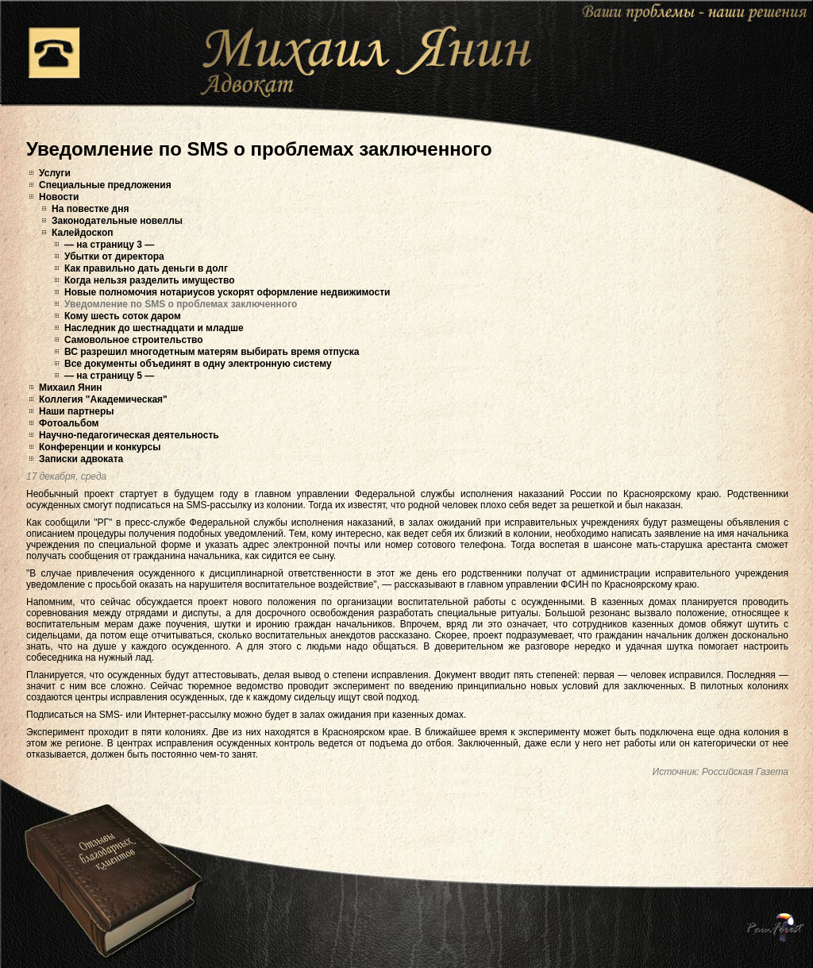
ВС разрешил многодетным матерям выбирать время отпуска (212, 351)
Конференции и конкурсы (100, 447)
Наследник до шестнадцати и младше (154, 328)
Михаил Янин (70, 387)
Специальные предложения (105, 185)
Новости (59, 196)
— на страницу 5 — (109, 375)
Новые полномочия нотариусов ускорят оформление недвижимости (227, 292)
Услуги (55, 173)
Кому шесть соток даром (122, 316)
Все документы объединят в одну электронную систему (198, 363)
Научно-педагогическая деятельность (129, 435)
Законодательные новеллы (117, 220)
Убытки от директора (114, 256)
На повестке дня (90, 208)
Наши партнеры (76, 411)
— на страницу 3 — (109, 244)
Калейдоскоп (83, 232)
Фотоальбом (68, 423)
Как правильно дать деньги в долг (146, 268)
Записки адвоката (81, 459)
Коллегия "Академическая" (103, 399)
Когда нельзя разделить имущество (149, 280)
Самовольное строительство (133, 339)
